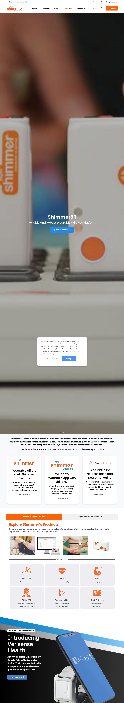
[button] (2, 223)
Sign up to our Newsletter (19, 2)
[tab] (34, 517)
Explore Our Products (62, 230)
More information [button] (53, 359)
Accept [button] (69, 358)
